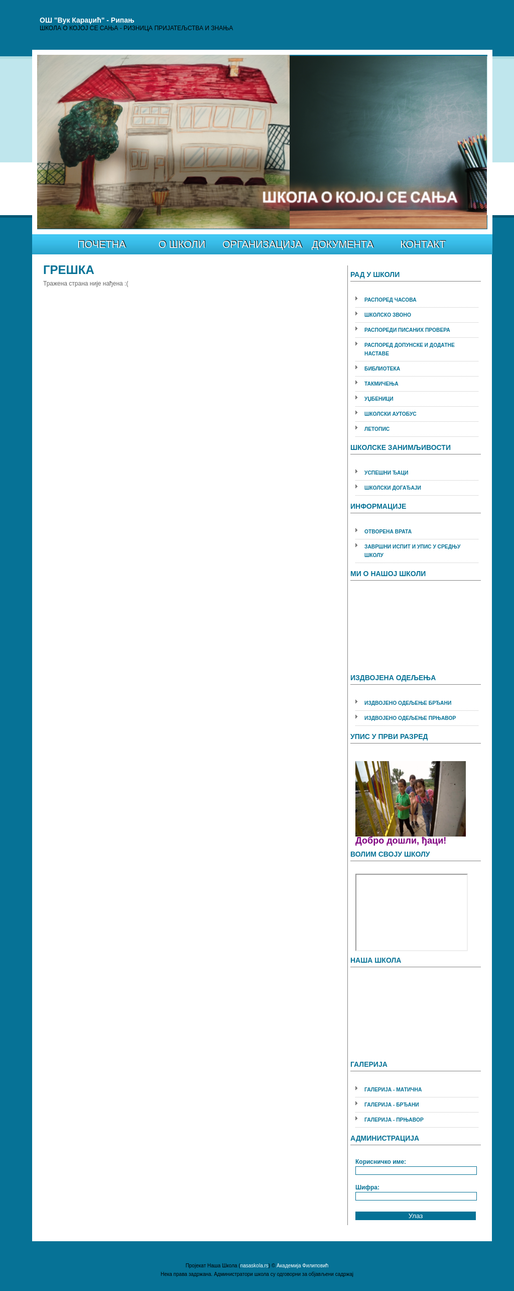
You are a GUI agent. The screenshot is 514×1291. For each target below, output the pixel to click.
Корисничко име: (380, 1161)
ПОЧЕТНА (101, 244)
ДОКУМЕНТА (342, 244)
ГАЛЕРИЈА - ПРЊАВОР (394, 1120)
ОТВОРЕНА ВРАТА (388, 531)
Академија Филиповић (302, 1265)
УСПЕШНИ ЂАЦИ (386, 473)
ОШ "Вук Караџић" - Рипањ (87, 20)
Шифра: (367, 1187)
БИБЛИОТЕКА (382, 369)
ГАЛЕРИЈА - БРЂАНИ (391, 1105)
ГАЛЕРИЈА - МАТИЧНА (393, 1089)
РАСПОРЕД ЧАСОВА (390, 300)
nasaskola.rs (254, 1265)
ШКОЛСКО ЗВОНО (387, 315)
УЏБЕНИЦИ (379, 399)
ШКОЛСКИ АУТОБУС (390, 414)
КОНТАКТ (422, 244)
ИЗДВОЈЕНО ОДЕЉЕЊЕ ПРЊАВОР (410, 718)
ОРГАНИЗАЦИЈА (262, 244)
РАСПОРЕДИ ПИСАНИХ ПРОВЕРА (407, 330)
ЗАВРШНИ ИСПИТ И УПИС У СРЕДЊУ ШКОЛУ (412, 551)
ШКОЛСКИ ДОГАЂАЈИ (392, 488)
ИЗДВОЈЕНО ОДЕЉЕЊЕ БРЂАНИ (407, 703)
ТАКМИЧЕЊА (381, 384)
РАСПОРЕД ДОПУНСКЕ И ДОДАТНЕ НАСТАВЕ (409, 349)
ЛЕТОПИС (377, 429)
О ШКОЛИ (182, 244)
